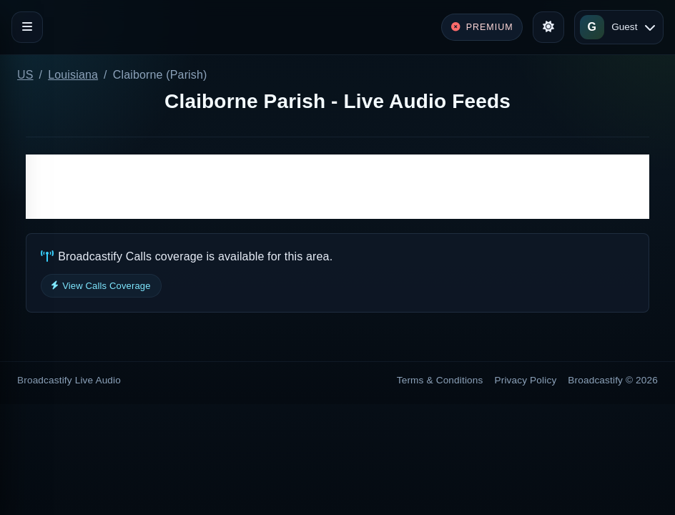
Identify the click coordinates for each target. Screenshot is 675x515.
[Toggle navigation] (27, 27)
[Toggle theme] (548, 27)
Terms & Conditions (440, 380)
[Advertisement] (337, 186)
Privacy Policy (526, 380)
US (25, 75)
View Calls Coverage (101, 285)
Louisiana (73, 75)
